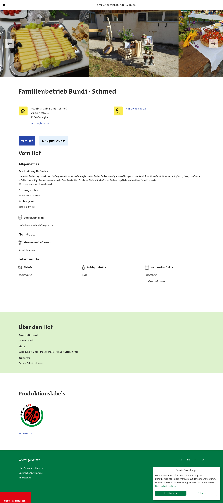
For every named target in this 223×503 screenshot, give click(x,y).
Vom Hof (27, 141)
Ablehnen (202, 493)
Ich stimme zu (170, 493)
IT (195, 459)
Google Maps (42, 123)
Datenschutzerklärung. (166, 485)
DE (180, 459)
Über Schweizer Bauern (31, 468)
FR (188, 459)
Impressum (25, 477)
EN (203, 459)
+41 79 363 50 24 (136, 108)
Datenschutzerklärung (31, 472)
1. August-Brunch (53, 141)
